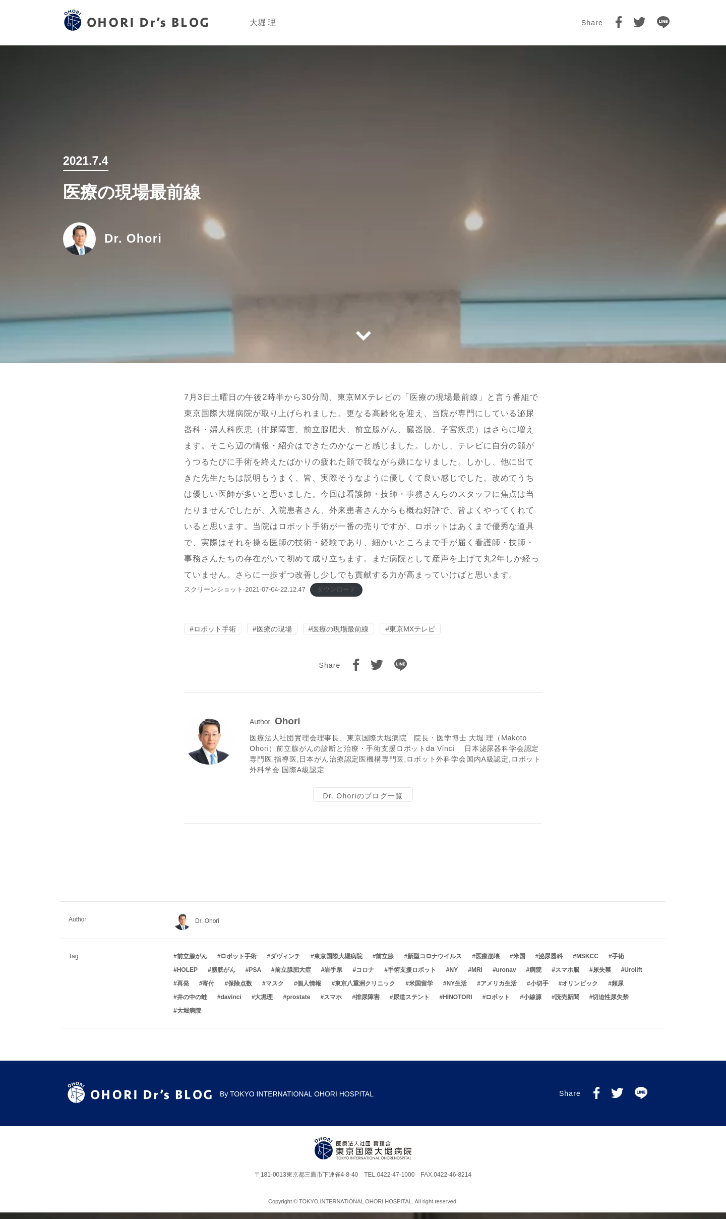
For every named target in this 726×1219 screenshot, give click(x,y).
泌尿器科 (550, 963)
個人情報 (309, 990)
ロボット (498, 1003)
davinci (230, 1003)
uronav (506, 976)
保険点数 (240, 990)
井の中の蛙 (192, 1003)
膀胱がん (223, 976)
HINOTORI (457, 1003)
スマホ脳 (567, 976)
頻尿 (618, 990)
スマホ (333, 1003)
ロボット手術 (215, 630)
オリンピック (580, 990)
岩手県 (333, 976)
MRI (476, 976)
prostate (298, 1003)
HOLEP (187, 976)
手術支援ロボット (412, 976)
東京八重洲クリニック (365, 990)
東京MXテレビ (412, 630)
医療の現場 (274, 630)
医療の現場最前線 (340, 630)
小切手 (539, 990)
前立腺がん (192, 963)
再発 (183, 990)
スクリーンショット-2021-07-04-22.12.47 (245, 589)
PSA (255, 976)
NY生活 (457, 990)
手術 (618, 963)
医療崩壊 (487, 963)
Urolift (633, 976)
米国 (519, 963)
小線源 (532, 1003)
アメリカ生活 (498, 990)
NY (454, 976)
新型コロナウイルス (434, 963)
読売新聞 (567, 1003)
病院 (535, 976)
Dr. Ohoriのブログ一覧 (363, 799)
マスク (275, 990)
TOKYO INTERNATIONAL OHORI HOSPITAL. (356, 1208)
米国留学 (421, 990)
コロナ (365, 976)
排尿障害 (367, 1003)
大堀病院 (189, 1017)
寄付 (208, 990)
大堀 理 (263, 22)
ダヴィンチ (285, 963)
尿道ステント (411, 1003)
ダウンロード (336, 589)
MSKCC (587, 963)
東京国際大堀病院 (338, 963)
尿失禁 (602, 976)
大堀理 (264, 1003)
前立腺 (385, 963)
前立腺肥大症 (293, 976)
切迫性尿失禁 (610, 1003)
